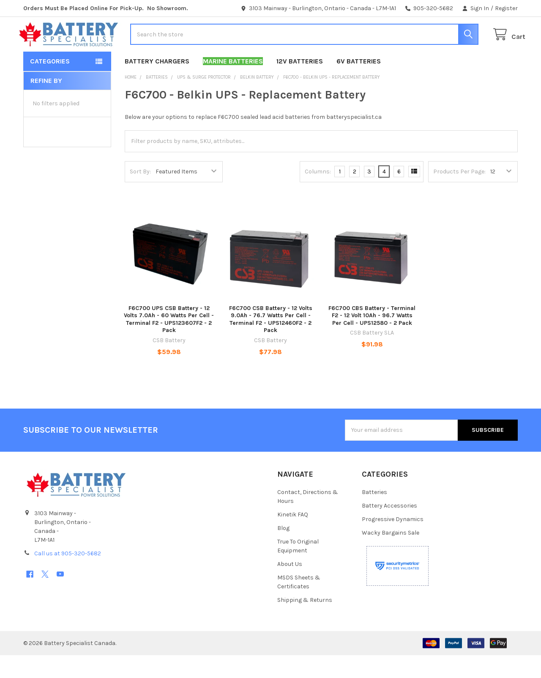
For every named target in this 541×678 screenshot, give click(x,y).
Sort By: (140, 194)
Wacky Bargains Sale (390, 555)
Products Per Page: (459, 194)
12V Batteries (299, 84)
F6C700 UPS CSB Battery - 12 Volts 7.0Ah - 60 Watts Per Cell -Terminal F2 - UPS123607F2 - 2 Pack (169, 342)
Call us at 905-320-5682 (67, 576)
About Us (289, 586)
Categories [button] (50, 84)
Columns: (318, 194)
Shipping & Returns (304, 622)
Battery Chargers (157, 84)
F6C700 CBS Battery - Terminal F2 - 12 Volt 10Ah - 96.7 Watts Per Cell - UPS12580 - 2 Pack (371, 338)
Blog (283, 550)
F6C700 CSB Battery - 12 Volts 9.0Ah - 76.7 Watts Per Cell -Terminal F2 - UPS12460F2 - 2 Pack (270, 342)
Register (506, 8)
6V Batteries (358, 84)
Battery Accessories (389, 528)
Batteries (374, 515)
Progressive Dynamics (393, 542)
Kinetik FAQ (292, 537)
